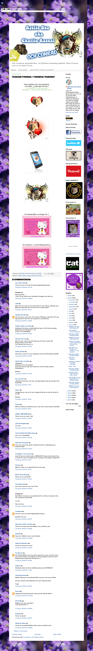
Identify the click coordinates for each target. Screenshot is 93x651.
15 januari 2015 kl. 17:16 (23, 385)
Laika (16, 303)
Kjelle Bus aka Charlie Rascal (74, 87)
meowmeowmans (20, 575)
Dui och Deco (19, 379)
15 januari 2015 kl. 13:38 (23, 321)
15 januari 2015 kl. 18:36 (23, 418)
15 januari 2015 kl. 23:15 (23, 519)
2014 (70, 391)
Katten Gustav (19, 351)
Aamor (17, 390)
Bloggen (13, 70)
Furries (17, 404)
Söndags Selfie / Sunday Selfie (74, 334)
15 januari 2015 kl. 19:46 (23, 428)
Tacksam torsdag (26, 275)
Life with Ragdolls (21, 423)
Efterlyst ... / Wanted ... (72, 358)
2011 (69, 397)
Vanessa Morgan (20, 315)
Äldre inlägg (57, 634)
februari (71, 322)
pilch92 (17, 533)
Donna (17, 591)
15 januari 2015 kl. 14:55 (23, 333)
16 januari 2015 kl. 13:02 (23, 560)
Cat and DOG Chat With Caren (25, 433)
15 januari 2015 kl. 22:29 (23, 488)
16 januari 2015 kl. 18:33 (23, 586)
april (70, 318)
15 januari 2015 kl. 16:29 (23, 356)
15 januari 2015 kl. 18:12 (23, 399)
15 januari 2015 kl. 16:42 (23, 373)
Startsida (38, 634)
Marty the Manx (20, 623)
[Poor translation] (8, 9)
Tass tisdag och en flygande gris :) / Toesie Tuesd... (75, 379)
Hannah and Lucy (20, 339)
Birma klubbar (23, 70)
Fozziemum (19, 553)
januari (71, 324)
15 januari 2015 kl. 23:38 (23, 528)
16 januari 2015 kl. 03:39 (23, 538)
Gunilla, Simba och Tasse (23, 326)
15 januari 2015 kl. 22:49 (23, 506)
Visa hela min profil (72, 112)
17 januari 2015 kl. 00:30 (24, 595)
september (72, 306)
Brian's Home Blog (21, 474)
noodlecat (18, 511)
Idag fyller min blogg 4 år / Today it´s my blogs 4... (74, 350)
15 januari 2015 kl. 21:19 (23, 469)
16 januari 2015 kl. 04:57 (23, 547)
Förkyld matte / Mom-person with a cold (73, 374)
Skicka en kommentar (20, 631)
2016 (70, 295)
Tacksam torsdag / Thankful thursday (75, 363)
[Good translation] (3, 9)
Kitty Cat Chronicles (21, 442)
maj (70, 315)
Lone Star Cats (20, 283)
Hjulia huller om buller (22, 361)
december (72, 300)
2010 (70, 400)
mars (71, 320)
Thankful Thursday (37, 275)
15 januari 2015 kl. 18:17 (23, 408)
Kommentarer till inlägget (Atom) (33, 637)
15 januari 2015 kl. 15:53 (23, 346)
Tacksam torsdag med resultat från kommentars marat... (75, 343)
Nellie (19, 275)
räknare (68, 120)
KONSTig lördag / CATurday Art (74, 327)
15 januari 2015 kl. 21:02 (23, 437)
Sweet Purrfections (21, 543)
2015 (70, 298)
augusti (71, 309)
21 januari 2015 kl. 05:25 (23, 627)
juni (70, 313)
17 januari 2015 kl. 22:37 (23, 618)
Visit (73, 253)
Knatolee (18, 613)
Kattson (17, 565)
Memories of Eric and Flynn (24, 524)
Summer (18, 465)
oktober (71, 304)
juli (70, 311)
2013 (70, 393)
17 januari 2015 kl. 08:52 (23, 608)
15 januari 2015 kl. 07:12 (23, 287)
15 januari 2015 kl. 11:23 (23, 309)
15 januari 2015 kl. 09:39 (23, 298)
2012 (70, 395)
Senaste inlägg (17, 634)
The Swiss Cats (20, 484)
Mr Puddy (18, 601)
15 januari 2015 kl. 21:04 (23, 448)
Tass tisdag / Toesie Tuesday (74, 331)
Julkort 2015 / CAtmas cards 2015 (41, 70)
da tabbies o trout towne (23, 454)
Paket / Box (72, 366)
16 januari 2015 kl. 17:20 (23, 570)
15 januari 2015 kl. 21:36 (23, 479)
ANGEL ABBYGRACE (22, 414)
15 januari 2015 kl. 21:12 (23, 460)
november (72, 302)
